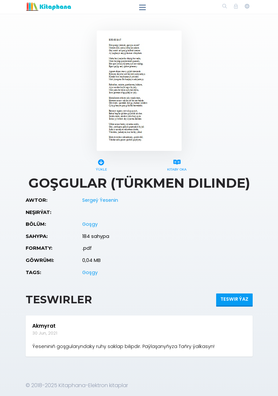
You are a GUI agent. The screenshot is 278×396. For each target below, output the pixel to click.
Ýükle (101, 164)
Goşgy (90, 224)
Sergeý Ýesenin (100, 200)
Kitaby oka (177, 164)
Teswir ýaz (234, 299)
